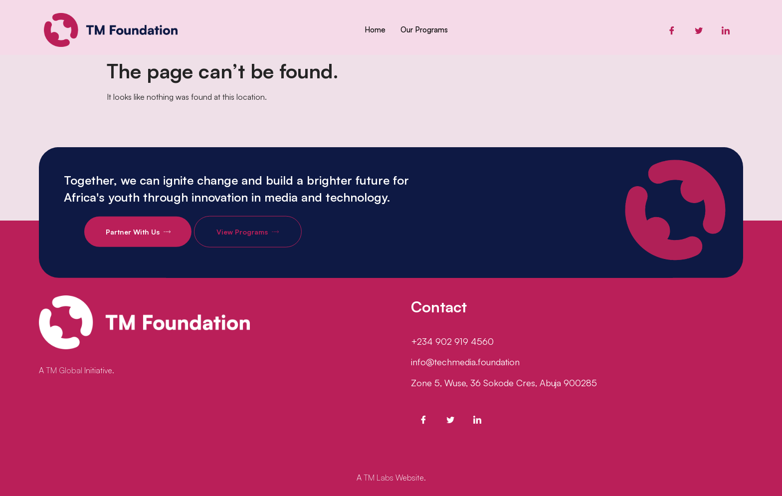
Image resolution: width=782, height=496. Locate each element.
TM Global (64, 370)
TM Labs (378, 478)
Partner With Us (162, 240)
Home (375, 29)
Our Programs (424, 29)
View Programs (272, 240)
